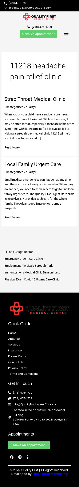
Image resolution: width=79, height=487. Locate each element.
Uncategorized (13, 107)
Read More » (12, 147)
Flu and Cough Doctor (18, 252)
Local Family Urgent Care (32, 164)
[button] (66, 34)
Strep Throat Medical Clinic (35, 99)
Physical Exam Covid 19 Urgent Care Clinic (31, 279)
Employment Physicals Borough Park (28, 265)
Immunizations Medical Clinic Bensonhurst (32, 272)
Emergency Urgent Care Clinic (23, 258)
